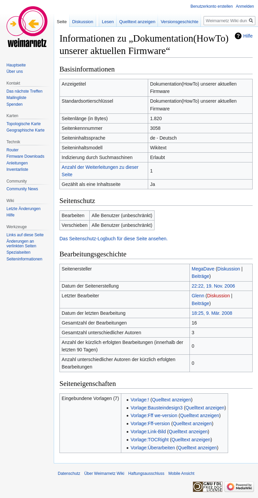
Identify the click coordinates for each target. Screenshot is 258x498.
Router (12, 150)
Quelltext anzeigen (171, 399)
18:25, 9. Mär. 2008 (212, 313)
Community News (22, 189)
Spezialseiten (18, 252)
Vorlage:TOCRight (150, 439)
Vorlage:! (140, 399)
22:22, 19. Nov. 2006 (213, 286)
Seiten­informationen (24, 259)
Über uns (14, 71)
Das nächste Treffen (24, 91)
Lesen (108, 21)
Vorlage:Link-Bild (148, 431)
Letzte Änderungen (23, 208)
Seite (62, 21)
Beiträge (200, 276)
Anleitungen (17, 163)
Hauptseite (16, 65)
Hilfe (248, 36)
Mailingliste (16, 97)
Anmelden (245, 6)
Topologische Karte (23, 123)
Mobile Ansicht (181, 473)
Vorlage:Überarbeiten (153, 447)
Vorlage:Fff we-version (154, 415)
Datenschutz (69, 473)
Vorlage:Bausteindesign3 (157, 407)
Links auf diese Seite (25, 235)
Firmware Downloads (25, 156)
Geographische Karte (25, 130)
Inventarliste (17, 169)
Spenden (14, 104)
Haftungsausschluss (146, 473)
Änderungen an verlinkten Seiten (21, 243)
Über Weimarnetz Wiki (104, 473)
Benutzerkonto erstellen (211, 6)
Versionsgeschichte (179, 21)
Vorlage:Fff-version (150, 423)
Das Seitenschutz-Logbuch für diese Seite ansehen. (113, 238)
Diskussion (228, 268)
